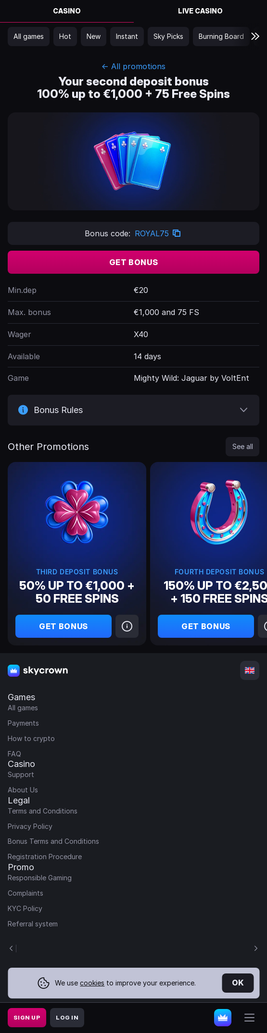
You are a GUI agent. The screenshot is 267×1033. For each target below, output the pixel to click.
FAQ (14, 754)
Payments (23, 723)
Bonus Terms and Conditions (53, 841)
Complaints (25, 893)
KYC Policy (25, 908)
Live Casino (200, 11)
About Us (23, 790)
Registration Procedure (45, 856)
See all (242, 446)
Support (21, 774)
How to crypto (31, 738)
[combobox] (249, 670)
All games (23, 708)
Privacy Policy (30, 826)
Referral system (33, 924)
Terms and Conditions (42, 811)
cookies (92, 983)
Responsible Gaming (40, 878)
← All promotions (133, 66)
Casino (67, 11)
